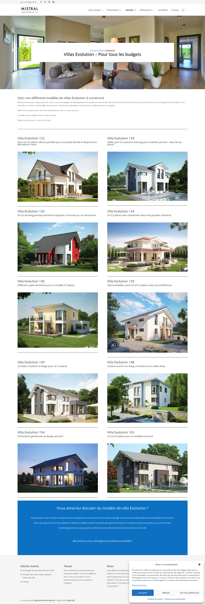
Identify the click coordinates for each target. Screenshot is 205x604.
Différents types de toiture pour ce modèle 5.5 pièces (46, 285)
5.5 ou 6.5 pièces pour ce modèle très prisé (130, 436)
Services (129, 10)
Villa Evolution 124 (120, 138)
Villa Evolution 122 (31, 138)
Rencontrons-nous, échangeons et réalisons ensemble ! (102, 541)
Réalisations (146, 10)
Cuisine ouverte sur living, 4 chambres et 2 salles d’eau (136, 366)
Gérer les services (139, 585)
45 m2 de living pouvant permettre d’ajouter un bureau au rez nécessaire (57, 215)
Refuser (166, 592)
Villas (101, 50)
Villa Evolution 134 (120, 211)
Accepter (143, 592)
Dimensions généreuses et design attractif (40, 436)
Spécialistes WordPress (44, 600)
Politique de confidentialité (174, 599)
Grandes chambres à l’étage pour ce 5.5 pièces (42, 366)
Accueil (93, 50)
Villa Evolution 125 (31, 211)
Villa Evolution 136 (31, 281)
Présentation (113, 10)
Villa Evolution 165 (120, 432)
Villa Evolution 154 (31, 432)
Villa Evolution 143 (31, 362)
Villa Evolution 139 (120, 281)
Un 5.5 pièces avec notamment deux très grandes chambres (139, 215)
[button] (199, 564)
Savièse (26, 581)
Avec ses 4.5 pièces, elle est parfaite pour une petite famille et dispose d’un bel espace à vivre (57, 143)
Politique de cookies (155, 599)
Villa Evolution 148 (120, 362)
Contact (175, 10)
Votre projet (94, 10)
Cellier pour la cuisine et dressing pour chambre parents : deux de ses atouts (144, 143)
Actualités (163, 10)
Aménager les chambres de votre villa (38, 570)
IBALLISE (71, 600)
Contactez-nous (124, 583)
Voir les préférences (189, 592)
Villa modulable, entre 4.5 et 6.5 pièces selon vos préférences (139, 285)
